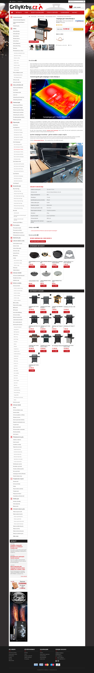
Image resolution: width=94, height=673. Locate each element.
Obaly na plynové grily (17, 514)
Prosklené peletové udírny (18, 117)
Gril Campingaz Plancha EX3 (58, 345)
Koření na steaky (17, 293)
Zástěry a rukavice (17, 439)
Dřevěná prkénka (16, 431)
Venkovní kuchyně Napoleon (19, 19)
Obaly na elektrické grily (18, 526)
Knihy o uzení (16, 60)
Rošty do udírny (17, 65)
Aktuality (13, 541)
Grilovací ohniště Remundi (18, 275)
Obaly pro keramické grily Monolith (18, 219)
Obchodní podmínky (13, 652)
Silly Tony (15, 385)
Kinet (56, 669)
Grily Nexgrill (16, 183)
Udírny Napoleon (16, 43)
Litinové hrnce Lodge (18, 262)
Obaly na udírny (16, 528)
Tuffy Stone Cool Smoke (18, 397)
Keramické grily (17, 186)
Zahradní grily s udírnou (18, 114)
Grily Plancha (16, 173)
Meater (14, 407)
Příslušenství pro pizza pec (19, 235)
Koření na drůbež (17, 295)
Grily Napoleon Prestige (18, 132)
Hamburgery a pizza (17, 463)
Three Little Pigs (17, 392)
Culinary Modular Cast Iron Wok (34, 262)
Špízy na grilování (17, 427)
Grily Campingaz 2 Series (18, 151)
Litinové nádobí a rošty (18, 240)
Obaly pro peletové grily (18, 533)
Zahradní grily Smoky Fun (18, 97)
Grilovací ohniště (17, 273)
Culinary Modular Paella (34, 280)
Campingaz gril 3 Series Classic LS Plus (69, 346)
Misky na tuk (15, 506)
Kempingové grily (17, 159)
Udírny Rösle (16, 41)
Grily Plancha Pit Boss (18, 178)
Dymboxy (15, 48)
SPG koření (15, 310)
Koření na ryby (16, 297)
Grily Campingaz (16, 142)
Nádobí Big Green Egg (18, 198)
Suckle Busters (16, 387)
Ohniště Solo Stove (17, 277)
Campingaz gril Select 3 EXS (69, 306)
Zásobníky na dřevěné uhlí (18, 496)
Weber (15, 399)
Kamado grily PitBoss (17, 222)
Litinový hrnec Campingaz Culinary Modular (57, 262)
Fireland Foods (16, 351)
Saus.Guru (16, 382)
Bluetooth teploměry (17, 456)
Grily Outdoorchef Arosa (18, 168)
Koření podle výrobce (17, 324)
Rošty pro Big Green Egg (18, 200)
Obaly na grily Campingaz (18, 523)
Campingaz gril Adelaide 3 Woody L (57, 307)
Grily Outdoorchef (17, 92)
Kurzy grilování (16, 471)
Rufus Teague (16, 380)
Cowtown (15, 341)
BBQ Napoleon (16, 331)
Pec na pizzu (16, 225)
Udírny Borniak (16, 33)
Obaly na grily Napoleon (18, 516)
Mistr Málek (16, 370)
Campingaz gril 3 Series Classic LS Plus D (45, 346)
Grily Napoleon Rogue (18, 129)
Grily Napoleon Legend (18, 139)
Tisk (71, 45)
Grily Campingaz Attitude (18, 154)
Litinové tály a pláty (17, 248)
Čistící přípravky (16, 503)
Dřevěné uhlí (15, 481)
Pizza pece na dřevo (17, 230)
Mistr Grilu (16, 368)
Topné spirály (16, 70)
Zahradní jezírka (43, 655)
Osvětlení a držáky (17, 444)
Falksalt (15, 346)
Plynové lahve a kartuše (18, 488)
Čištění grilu (16, 498)
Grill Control (15, 434)
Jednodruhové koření (17, 319)
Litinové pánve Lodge (18, 260)
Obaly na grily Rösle (17, 518)
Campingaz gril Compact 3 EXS (57, 326)
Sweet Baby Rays (17, 390)
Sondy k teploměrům (18, 461)
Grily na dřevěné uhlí (18, 85)
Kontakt (74, 12)
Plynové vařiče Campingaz (19, 156)
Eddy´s (15, 344)
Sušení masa (16, 62)
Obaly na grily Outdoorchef (19, 521)
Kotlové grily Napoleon (18, 87)
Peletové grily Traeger (18, 107)
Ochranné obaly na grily (19, 509)
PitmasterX (16, 375)
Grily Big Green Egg (17, 191)
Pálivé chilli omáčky (17, 305)
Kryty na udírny (16, 67)
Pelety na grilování (17, 119)
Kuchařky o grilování (17, 466)
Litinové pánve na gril (17, 243)
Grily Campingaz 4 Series (18, 146)
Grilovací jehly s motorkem (19, 429)
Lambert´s (16, 365)
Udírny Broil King (16, 45)
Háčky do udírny (17, 58)
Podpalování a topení (18, 478)
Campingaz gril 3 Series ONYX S (34, 307)
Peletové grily (16, 102)
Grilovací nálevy (16, 314)
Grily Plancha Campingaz (18, 176)
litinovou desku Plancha (39, 140)
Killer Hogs (16, 361)
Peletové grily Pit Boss (18, 105)
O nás (26, 12)
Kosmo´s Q (16, 363)
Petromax (15, 267)
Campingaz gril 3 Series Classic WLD (34, 346)
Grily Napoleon (16, 127)
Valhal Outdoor (16, 270)
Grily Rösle (15, 90)
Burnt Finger (16, 339)
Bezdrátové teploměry (18, 451)
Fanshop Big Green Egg (18, 208)
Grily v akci (15, 536)
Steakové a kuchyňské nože (19, 422)
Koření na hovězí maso (18, 290)
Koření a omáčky (17, 283)
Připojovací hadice (17, 493)
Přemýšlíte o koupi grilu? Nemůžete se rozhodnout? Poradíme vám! (16, 547)
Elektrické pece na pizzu (18, 232)
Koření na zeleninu (17, 300)
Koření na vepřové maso (18, 288)
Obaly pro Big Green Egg (18, 193)
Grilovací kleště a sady (18, 410)
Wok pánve (15, 255)
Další (53, 47)
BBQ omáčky (15, 302)
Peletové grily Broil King (18, 110)
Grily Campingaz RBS (18, 144)
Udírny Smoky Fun (17, 82)
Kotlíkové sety (16, 280)
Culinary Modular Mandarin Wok (46, 262)
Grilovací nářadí (17, 405)
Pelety (14, 486)
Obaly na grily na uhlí (17, 511)
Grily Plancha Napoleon (18, 180)
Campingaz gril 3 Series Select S (45, 326)
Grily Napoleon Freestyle (18, 137)
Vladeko (41, 652)
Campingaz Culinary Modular (19, 473)
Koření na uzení (16, 402)
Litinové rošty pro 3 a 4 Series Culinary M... (68, 262)
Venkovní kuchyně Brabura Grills (18, 23)
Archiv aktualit (24, 576)
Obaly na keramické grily (18, 531)
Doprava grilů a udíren (13, 654)
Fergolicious (16, 348)
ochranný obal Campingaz (52, 130)
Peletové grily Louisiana (18, 112)
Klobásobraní (65, 12)
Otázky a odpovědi (52, 12)
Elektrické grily (16, 237)
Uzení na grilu (16, 442)
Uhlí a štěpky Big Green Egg (19, 196)
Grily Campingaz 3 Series (18, 149)
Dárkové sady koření (17, 317)
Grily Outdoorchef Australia (19, 163)
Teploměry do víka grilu (18, 459)
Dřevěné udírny (16, 38)
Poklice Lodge (16, 265)
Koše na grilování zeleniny (18, 419)
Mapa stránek (11, 660)
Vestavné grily (16, 25)
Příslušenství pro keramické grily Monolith (20, 216)
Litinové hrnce (16, 253)
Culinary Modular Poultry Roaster (45, 281)
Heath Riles (16, 358)
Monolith (15, 210)
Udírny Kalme (16, 36)
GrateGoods (16, 356)
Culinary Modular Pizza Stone (57, 281)
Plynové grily (16, 122)
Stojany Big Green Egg (18, 203)
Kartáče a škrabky (17, 501)
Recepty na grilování (37, 12)
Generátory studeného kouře (19, 53)
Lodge (14, 258)
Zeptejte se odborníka (62, 45)
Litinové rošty (16, 245)
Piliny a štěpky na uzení (18, 72)
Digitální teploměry (17, 449)
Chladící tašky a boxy (17, 476)
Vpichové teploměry (17, 454)
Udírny (14, 28)
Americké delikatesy (17, 312)
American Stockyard (17, 327)
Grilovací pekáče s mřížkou (19, 414)
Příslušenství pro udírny (18, 50)
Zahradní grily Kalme (17, 99)
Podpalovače (16, 491)
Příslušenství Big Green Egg (19, 205)
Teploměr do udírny (17, 55)
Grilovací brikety (16, 483)
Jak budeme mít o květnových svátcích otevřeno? (17, 557)
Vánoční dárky (16, 412)
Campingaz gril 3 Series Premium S (45, 307)
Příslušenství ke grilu (18, 437)
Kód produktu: (59, 21)
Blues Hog (16, 336)
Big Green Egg (16, 188)
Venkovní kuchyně (17, 17)
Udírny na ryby (16, 79)
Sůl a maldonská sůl (17, 322)
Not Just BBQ (16, 373)
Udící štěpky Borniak (18, 77)
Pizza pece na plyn (17, 227)
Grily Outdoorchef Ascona (19, 171)
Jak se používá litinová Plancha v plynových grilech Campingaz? (44, 230)
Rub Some (16, 378)
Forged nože (16, 424)
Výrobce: (58, 22)
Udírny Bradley (16, 31)
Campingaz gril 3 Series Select (34, 365)
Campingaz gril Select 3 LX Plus (34, 326)
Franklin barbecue (17, 353)
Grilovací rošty (16, 250)
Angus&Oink (16, 329)
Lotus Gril (15, 94)
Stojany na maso (16, 417)
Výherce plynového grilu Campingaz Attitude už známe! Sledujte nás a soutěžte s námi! (17, 568)
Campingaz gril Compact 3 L (69, 326)
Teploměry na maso (17, 447)
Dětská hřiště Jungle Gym (45, 654)
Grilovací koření (16, 285)
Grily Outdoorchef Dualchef (19, 166)
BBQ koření (15, 307)
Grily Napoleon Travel (18, 134)
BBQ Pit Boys (16, 334)
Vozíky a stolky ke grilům (18, 468)
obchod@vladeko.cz (61, 658)
